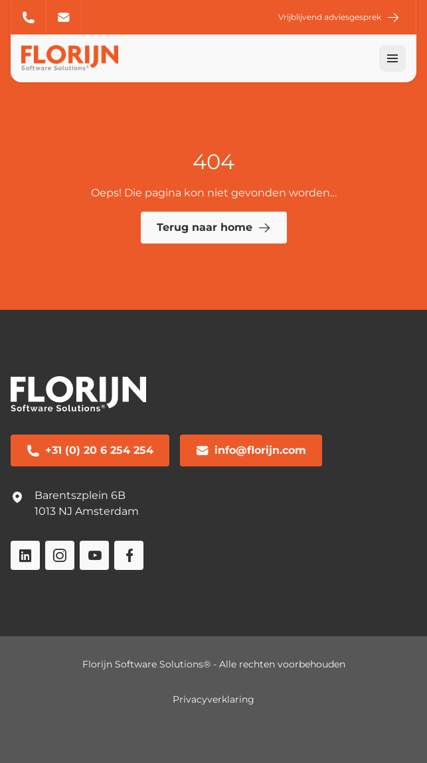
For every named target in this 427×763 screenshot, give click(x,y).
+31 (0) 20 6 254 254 (28, 17)
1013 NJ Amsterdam (87, 511)
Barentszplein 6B (80, 495)
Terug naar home (214, 227)
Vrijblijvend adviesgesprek (339, 17)
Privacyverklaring (213, 699)
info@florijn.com (63, 17)
